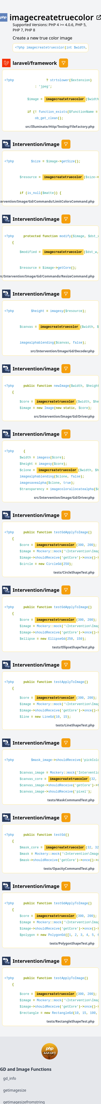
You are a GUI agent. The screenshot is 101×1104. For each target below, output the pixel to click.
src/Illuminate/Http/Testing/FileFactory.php (59, 126)
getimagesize (14, 1090)
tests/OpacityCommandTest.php (69, 868)
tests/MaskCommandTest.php (70, 800)
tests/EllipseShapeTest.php (73, 647)
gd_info (9, 1078)
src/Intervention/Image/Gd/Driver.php (64, 416)
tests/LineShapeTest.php (75, 725)
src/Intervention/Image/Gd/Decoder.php (62, 351)
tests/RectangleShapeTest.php (70, 1021)
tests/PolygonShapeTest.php (72, 943)
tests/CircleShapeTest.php (74, 572)
